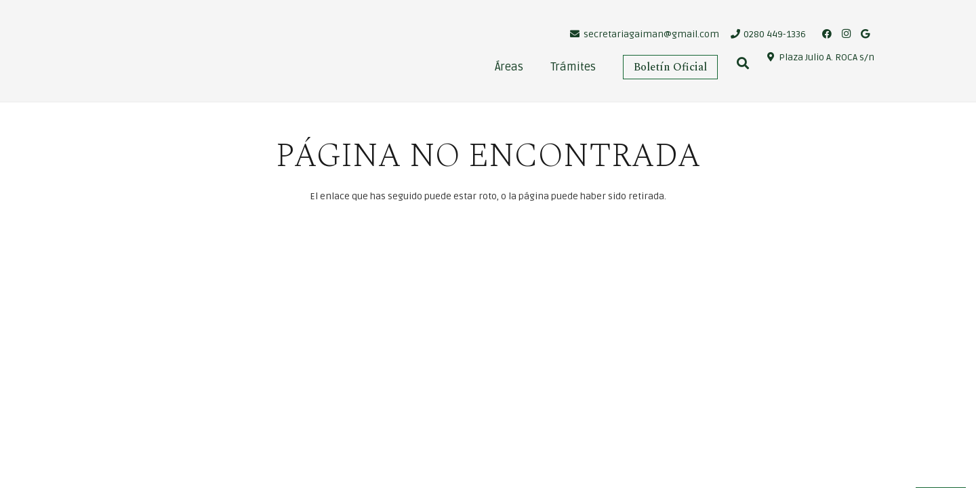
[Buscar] (742, 63)
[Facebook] (826, 33)
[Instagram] (845, 33)
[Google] (864, 33)
